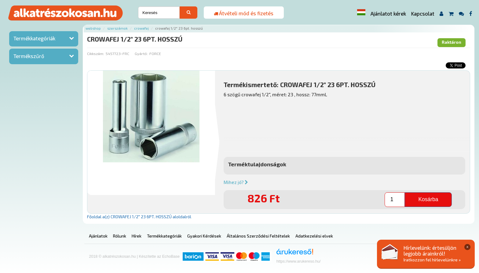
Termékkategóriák (34, 38)
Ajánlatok (98, 235)
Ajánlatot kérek (388, 13)
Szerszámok (117, 28)
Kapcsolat (422, 13)
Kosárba (428, 199)
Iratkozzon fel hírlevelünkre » (432, 259)
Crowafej (141, 28)
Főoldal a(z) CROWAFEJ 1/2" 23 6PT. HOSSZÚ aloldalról (139, 216)
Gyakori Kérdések (204, 235)
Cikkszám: (95, 53)
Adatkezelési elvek (314, 235)
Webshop (93, 28)
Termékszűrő (28, 56)
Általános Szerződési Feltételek (258, 235)
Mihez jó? (236, 182)
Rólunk (119, 235)
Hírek (136, 235)
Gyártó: (141, 53)
